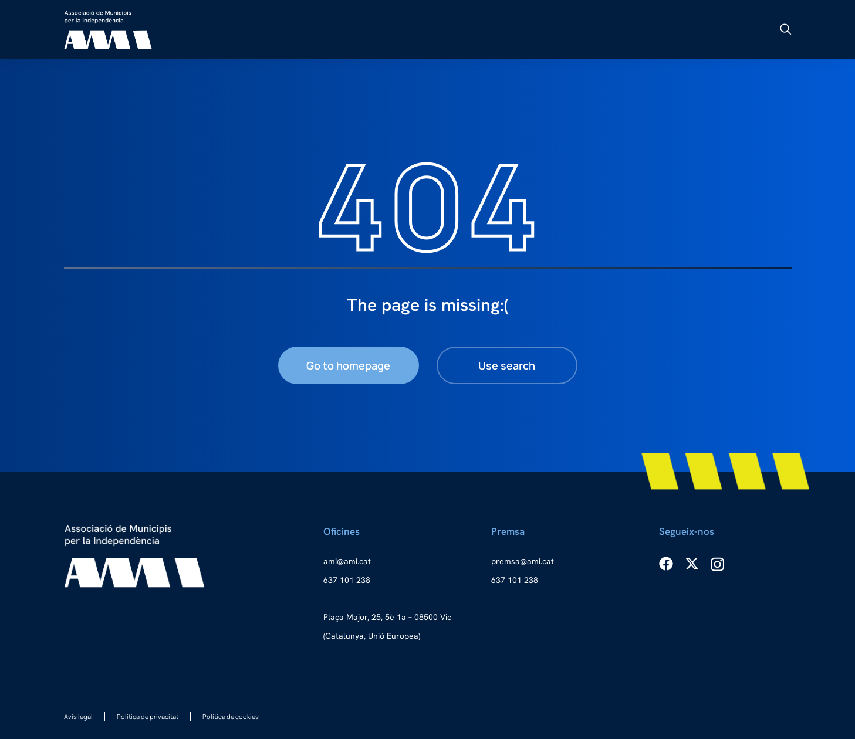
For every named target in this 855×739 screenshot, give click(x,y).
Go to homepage (348, 365)
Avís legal (78, 716)
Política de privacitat (147, 716)
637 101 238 (346, 580)
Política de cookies (230, 716)
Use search (506, 365)
